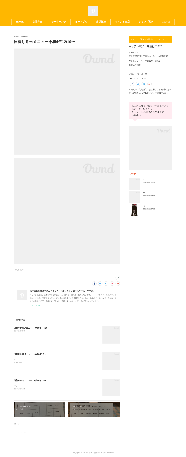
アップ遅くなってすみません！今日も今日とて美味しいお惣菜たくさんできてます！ (47, 360)
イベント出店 (122, 21)
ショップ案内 (146, 21)
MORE (166, 21)
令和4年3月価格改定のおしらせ (155, 193)
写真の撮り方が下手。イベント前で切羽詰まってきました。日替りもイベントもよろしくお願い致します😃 (56, 386)
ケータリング (58, 21)
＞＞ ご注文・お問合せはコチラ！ (147, 39)
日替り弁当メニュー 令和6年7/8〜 (30, 354)
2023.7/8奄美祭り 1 (151, 180)
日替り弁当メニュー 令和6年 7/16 (30, 328)
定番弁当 (37, 21)
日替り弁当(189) (19, 270)
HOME (20, 21)
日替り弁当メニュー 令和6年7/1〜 (30, 380)
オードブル (81, 21)
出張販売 (101, 21)
